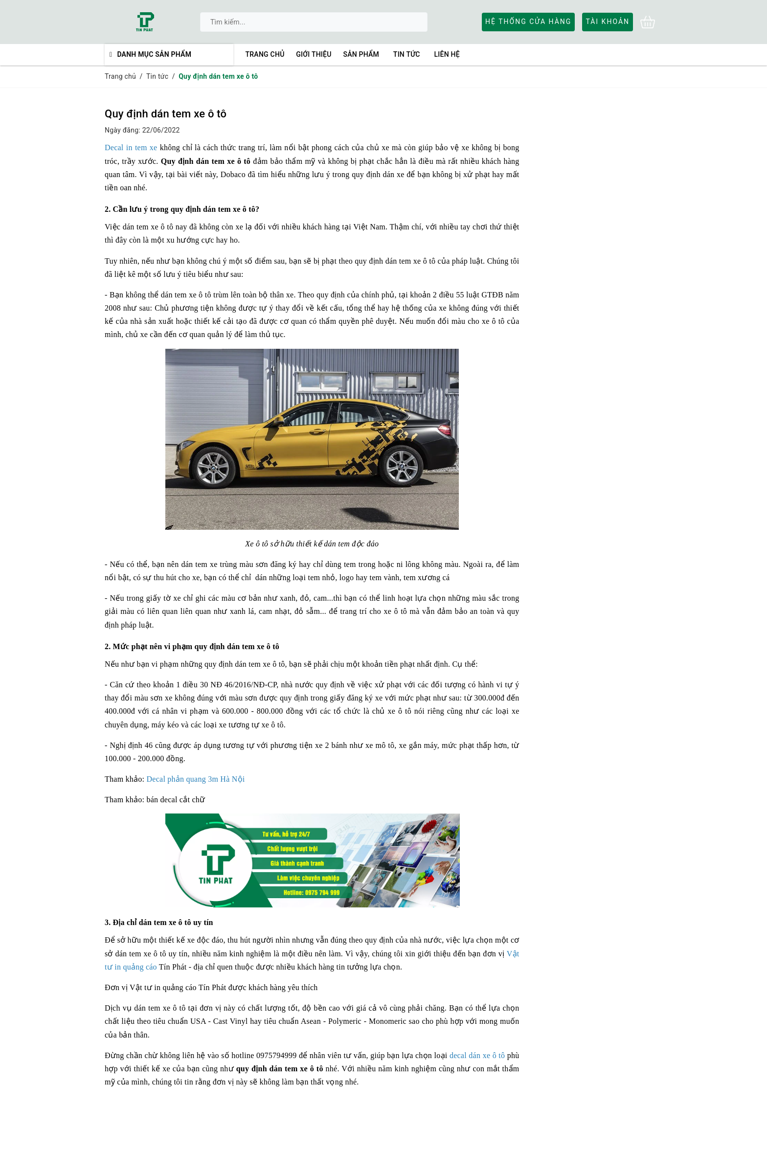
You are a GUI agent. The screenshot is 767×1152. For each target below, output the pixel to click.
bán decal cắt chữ (176, 799)
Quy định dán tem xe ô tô (165, 114)
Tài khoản (608, 21)
